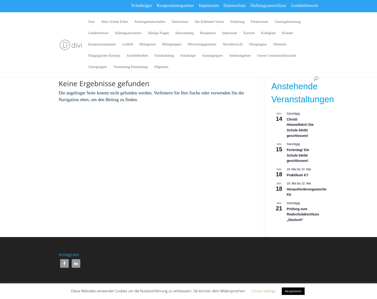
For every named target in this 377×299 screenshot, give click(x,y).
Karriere (249, 33)
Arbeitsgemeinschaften (149, 22)
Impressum (209, 5)
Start (91, 22)
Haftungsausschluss (268, 5)
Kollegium (268, 33)
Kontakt (287, 33)
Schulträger (141, 5)
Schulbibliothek (137, 55)
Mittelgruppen (171, 44)
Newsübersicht (233, 44)
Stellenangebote (240, 55)
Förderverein (259, 22)
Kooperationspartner (175, 5)
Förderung (237, 22)
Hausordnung (185, 33)
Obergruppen (258, 44)
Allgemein (161, 67)
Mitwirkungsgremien (202, 44)
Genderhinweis (304, 5)
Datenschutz (235, 5)
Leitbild (127, 44)
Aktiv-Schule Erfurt (114, 22)
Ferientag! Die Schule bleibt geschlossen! (298, 155)
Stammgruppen (212, 55)
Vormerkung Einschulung (130, 67)
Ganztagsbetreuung (288, 22)
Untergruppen (97, 67)
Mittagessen (147, 44)
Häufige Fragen (158, 33)
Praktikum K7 (297, 175)
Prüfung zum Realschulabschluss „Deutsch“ (303, 214)
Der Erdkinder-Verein (209, 22)
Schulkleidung (164, 55)
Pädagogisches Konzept (104, 55)
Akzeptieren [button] (293, 291)
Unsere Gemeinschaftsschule (276, 55)
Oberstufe (279, 44)
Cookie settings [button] (263, 290)
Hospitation (208, 33)
